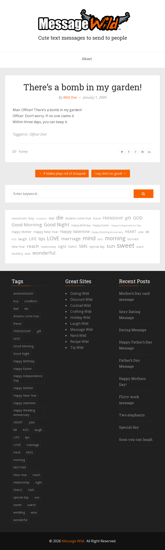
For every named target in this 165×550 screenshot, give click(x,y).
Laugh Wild (79, 323)
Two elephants (132, 415)
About (87, 58)
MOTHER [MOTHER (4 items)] (133, 239)
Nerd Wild (78, 335)
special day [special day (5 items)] (97, 247)
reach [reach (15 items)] (33, 246)
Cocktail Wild (80, 305)
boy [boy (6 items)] (31, 218)
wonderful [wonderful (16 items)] (43, 253)
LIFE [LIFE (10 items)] (33, 238)
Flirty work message (129, 399)
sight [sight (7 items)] (62, 246)
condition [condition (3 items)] (41, 218)
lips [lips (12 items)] (41, 239)
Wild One (70, 97)
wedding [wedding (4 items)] (17, 253)
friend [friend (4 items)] (97, 218)
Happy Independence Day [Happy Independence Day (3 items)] (126, 225)
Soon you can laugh (136, 439)
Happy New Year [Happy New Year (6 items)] (46, 232)
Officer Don (38, 134)
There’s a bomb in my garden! (82, 87)
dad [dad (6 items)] (51, 218)
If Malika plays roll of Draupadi (62, 173)
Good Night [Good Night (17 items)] (56, 225)
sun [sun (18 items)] (111, 246)
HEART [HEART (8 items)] (130, 231)
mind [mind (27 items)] (89, 238)
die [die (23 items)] (59, 218)
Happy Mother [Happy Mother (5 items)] (22, 232)
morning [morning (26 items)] (115, 238)
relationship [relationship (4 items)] (48, 247)
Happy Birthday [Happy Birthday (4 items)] (81, 225)
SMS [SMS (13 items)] (83, 246)
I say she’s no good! (111, 173)
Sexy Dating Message (129, 314)
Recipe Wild (79, 341)
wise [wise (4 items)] (28, 253)
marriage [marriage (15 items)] (71, 239)
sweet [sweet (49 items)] (125, 245)
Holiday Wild (80, 317)
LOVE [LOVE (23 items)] (53, 238)
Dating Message (132, 330)
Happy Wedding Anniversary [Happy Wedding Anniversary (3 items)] (107, 232)
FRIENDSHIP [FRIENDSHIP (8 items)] (113, 218)
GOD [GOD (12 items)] (137, 218)
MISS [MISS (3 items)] (100, 239)
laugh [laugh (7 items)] (22, 239)
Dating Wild (79, 293)
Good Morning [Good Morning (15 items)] (27, 225)
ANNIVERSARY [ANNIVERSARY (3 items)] (19, 218)
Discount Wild (81, 299)
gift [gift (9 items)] (128, 218)
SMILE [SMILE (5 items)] (72, 247)
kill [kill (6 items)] (147, 232)
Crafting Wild (80, 311)
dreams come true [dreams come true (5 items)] (78, 218)
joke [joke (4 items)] (141, 232)
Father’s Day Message (129, 363)
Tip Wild (76, 347)
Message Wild (81, 329)
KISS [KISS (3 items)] (14, 239)
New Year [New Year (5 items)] (18, 247)
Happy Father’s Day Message (135, 345)
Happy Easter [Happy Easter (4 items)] (101, 225)
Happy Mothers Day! (132, 381)
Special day (129, 427)
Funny (23, 151)
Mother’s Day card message (134, 296)
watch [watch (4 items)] (140, 247)
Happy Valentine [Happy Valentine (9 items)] (75, 231)
